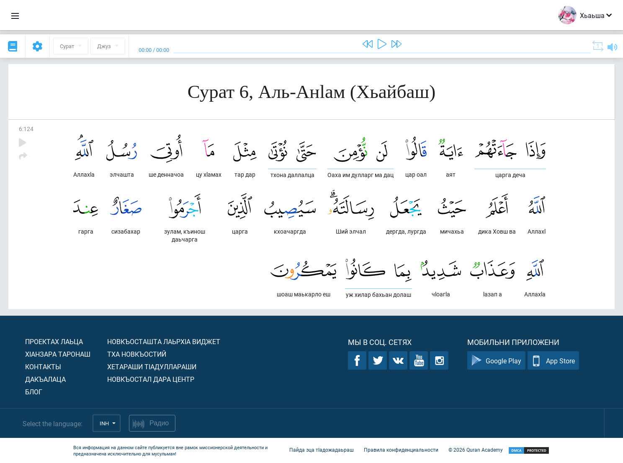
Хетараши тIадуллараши (151, 366)
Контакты (43, 366)
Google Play (496, 360)
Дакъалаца (45, 379)
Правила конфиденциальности (401, 449)
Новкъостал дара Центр (150, 379)
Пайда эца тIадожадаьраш (321, 449)
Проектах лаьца (54, 341)
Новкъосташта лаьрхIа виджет (163, 341)
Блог (33, 391)
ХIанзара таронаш (57, 354)
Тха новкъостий (136, 354)
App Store (553, 360)
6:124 (26, 129)
